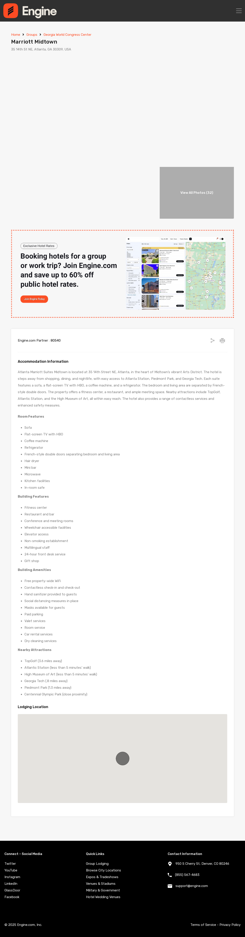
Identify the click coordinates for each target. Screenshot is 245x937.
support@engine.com (191, 886)
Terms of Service (203, 925)
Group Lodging (97, 864)
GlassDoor (12, 890)
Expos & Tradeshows (102, 877)
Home (15, 35)
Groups (31, 35)
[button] (122, 758)
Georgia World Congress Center (67, 35)
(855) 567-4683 (187, 875)
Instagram (12, 877)
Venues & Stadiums (101, 884)
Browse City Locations (103, 870)
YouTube (10, 870)
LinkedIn (10, 884)
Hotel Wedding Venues (103, 897)
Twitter (10, 864)
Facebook (11, 897)
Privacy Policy (230, 925)
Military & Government (103, 890)
